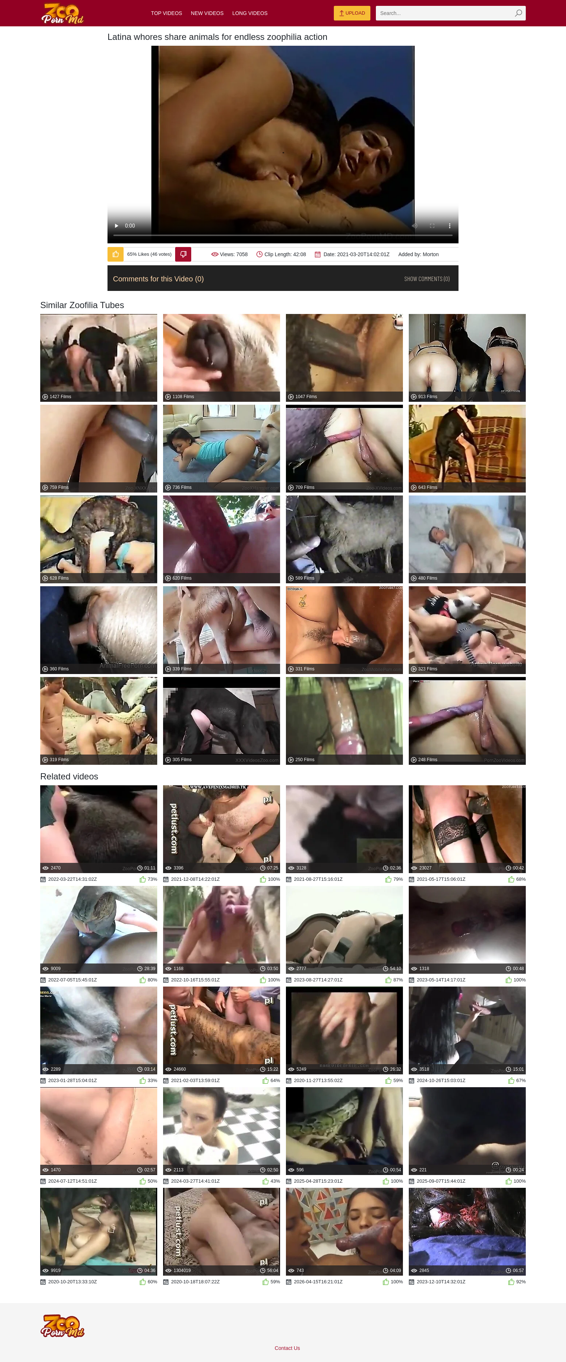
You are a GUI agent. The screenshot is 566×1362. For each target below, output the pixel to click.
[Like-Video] (115, 254)
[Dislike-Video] (183, 254)
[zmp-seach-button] (518, 13)
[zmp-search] (451, 13)
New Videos (207, 13)
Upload (352, 13)
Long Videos (249, 13)
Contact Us (287, 1348)
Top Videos (166, 13)
